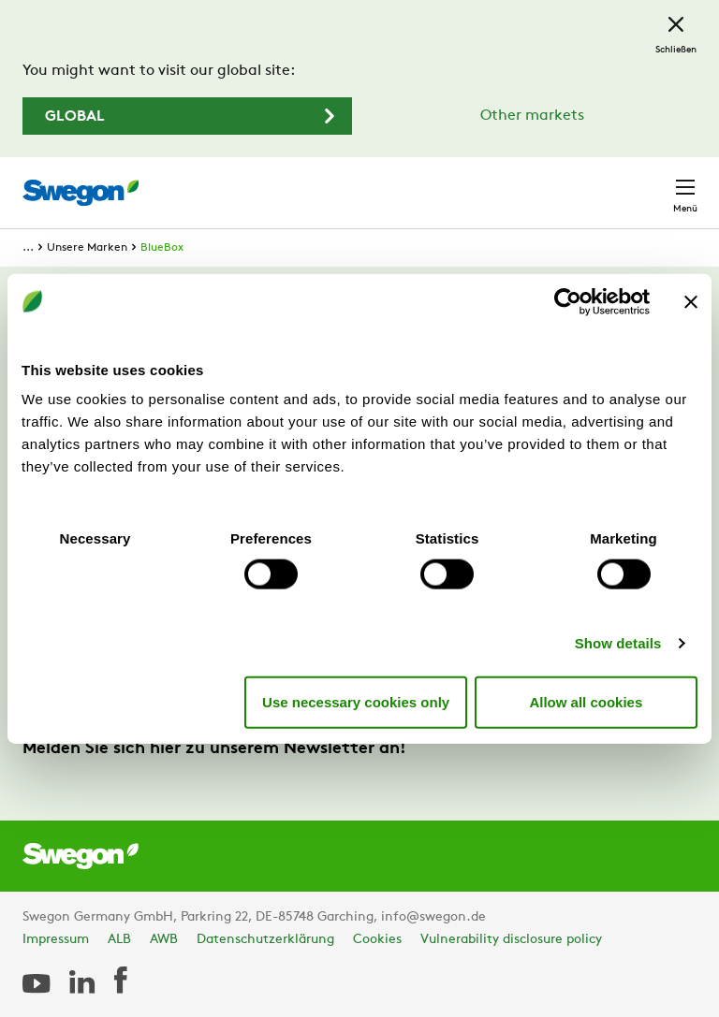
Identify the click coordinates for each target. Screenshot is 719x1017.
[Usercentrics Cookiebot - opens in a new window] (568, 301)
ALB (119, 940)
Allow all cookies (585, 701)
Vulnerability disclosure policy (511, 940)
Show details (618, 643)
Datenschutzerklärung (265, 940)
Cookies (377, 940)
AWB (164, 940)
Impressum (55, 940)
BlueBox (161, 248)
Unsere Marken (87, 248)
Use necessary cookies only (355, 701)
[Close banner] (690, 301)
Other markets (532, 116)
